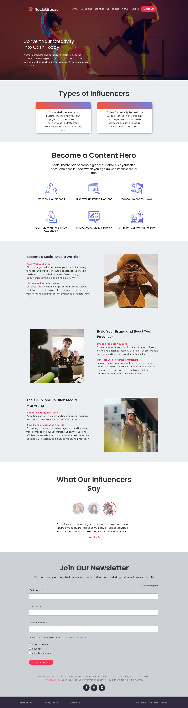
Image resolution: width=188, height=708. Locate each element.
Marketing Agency (41, 653)
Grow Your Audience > (51, 199)
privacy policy (52, 679)
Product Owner (40, 644)
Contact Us (74, 702)
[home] (47, 9)
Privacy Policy (51, 702)
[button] (86, 8)
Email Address (38, 623)
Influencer (37, 648)
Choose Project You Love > (137, 199)
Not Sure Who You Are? (77, 637)
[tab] (78, 508)
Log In (135, 8)
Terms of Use (25, 702)
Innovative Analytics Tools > (94, 227)
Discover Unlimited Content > (94, 200)
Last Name (37, 606)
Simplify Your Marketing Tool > (136, 229)
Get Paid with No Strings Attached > (51, 229)
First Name (37, 590)
